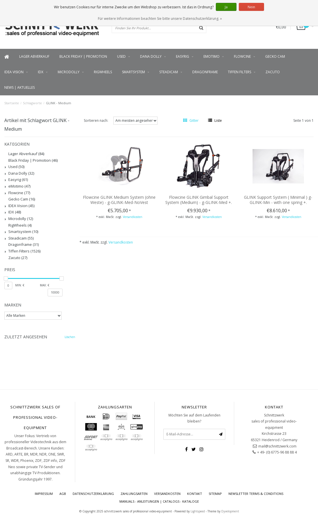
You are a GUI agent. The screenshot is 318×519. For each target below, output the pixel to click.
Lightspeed (198, 511)
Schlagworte (32, 103)
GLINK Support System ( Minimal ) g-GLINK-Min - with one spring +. (278, 199)
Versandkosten (132, 217)
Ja (226, 7)
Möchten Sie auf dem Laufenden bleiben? (194, 418)
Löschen (70, 337)
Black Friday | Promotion (83, 56)
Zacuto (272, 72)
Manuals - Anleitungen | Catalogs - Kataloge (159, 501)
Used (121, 56)
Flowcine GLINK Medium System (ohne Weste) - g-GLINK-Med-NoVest (119, 199)
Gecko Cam (275, 56)
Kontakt (194, 493)
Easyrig (182, 56)
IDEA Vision (14, 72)
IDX (40, 72)
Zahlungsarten (134, 493)
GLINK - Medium (58, 103)
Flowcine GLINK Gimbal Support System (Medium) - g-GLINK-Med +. (198, 199)
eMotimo (211, 56)
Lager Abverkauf (34, 56)
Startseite (11, 103)
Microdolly (69, 72)
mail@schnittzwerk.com (277, 446)
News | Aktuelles (19, 87)
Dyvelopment (230, 511)
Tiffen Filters (239, 72)
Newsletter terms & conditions (255, 493)
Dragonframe (205, 72)
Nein (251, 7)
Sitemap (215, 493)
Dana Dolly (151, 56)
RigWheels (103, 72)
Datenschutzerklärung (93, 493)
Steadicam (168, 72)
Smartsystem (133, 72)
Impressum (44, 493)
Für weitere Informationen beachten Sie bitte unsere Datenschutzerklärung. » (160, 18)
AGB (62, 493)
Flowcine (242, 56)
